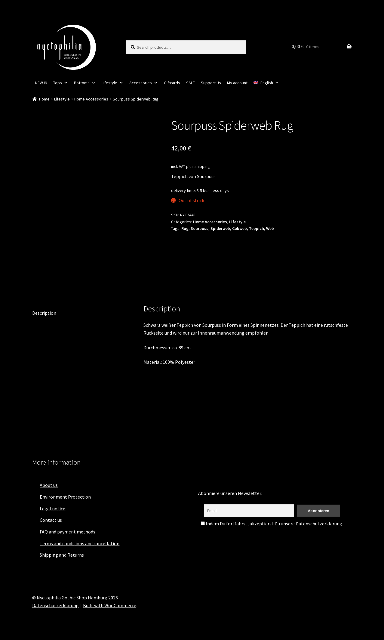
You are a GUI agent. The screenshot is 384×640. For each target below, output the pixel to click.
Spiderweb (220, 228)
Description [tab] (44, 313)
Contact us (51, 520)
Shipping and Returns (62, 555)
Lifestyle (112, 82)
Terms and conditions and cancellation (79, 543)
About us (49, 485)
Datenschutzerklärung (55, 605)
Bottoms (85, 82)
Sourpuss (199, 228)
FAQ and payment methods (67, 532)
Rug (185, 228)
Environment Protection (65, 497)
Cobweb (239, 228)
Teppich (256, 228)
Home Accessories (91, 99)
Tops (60, 82)
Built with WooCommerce (109, 605)
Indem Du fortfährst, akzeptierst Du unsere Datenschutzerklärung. (272, 524)
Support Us (211, 82)
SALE (190, 82)
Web (270, 228)
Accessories (143, 82)
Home (44, 99)
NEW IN (41, 82)
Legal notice (52, 509)
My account (237, 82)
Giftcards (172, 82)
